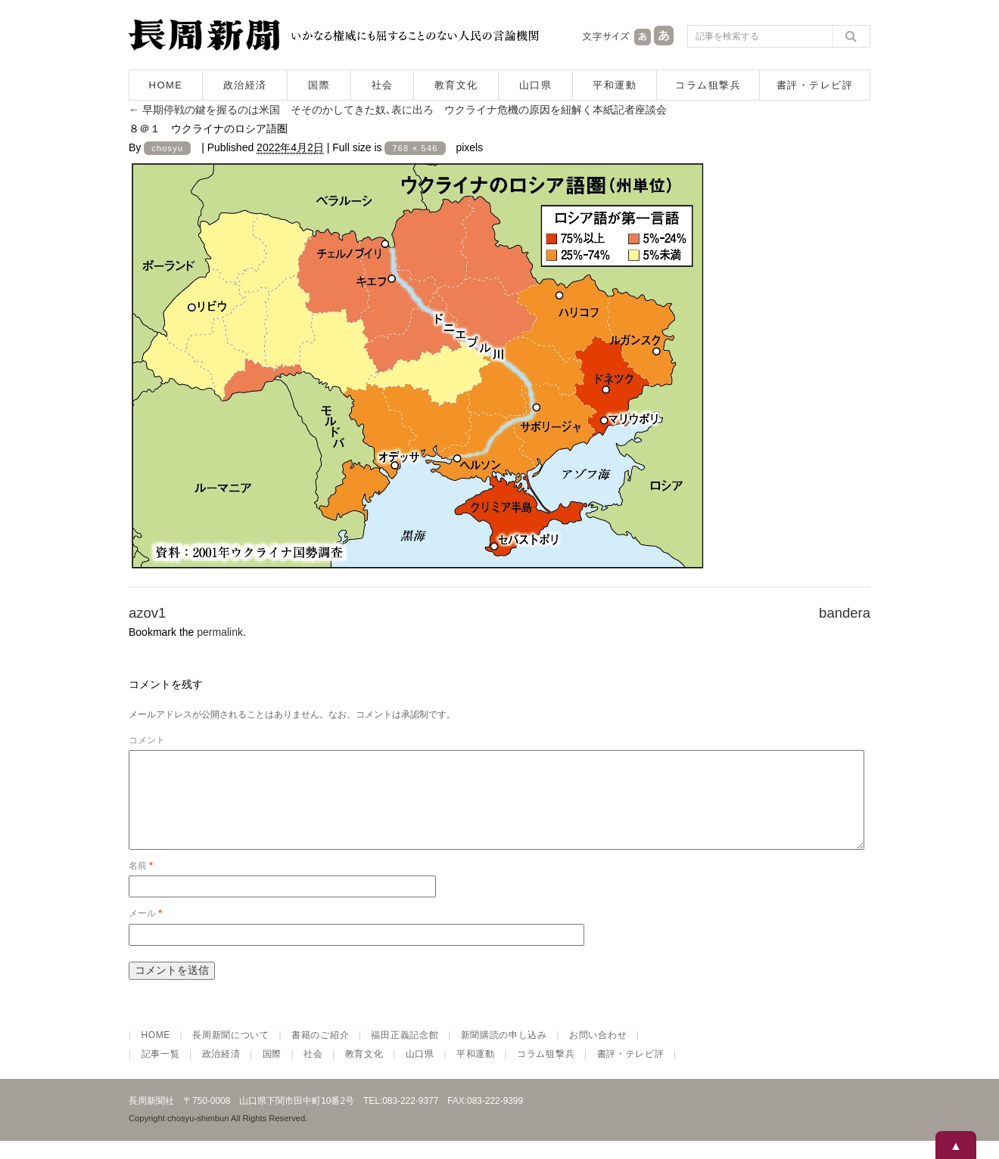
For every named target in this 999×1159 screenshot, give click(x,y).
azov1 (147, 613)
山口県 (535, 85)
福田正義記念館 (404, 1053)
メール (145, 931)
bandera (844, 613)
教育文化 (456, 85)
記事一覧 (161, 1072)
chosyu (167, 148)
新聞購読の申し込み (504, 1053)
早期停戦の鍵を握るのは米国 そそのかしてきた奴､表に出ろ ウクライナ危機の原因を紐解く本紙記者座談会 (398, 110)
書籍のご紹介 (320, 1053)
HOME (166, 85)
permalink (220, 632)
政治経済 (245, 85)
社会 (383, 85)
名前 (141, 884)
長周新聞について (230, 1053)
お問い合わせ (598, 1053)
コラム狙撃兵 (708, 85)
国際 (319, 85)
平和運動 (614, 85)
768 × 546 (414, 148)
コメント (147, 740)
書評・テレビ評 (815, 85)
